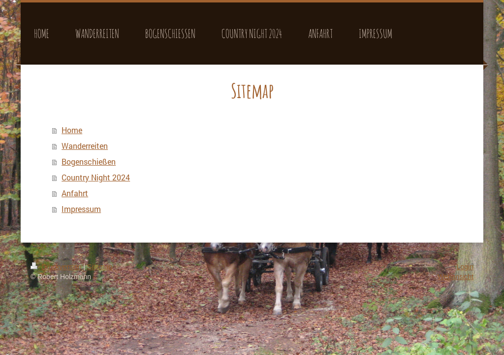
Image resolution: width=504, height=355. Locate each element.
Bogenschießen (89, 161)
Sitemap (99, 267)
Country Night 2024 (96, 177)
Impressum (81, 209)
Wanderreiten (85, 146)
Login (465, 267)
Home (72, 130)
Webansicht (455, 277)
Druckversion (57, 267)
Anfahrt (75, 193)
